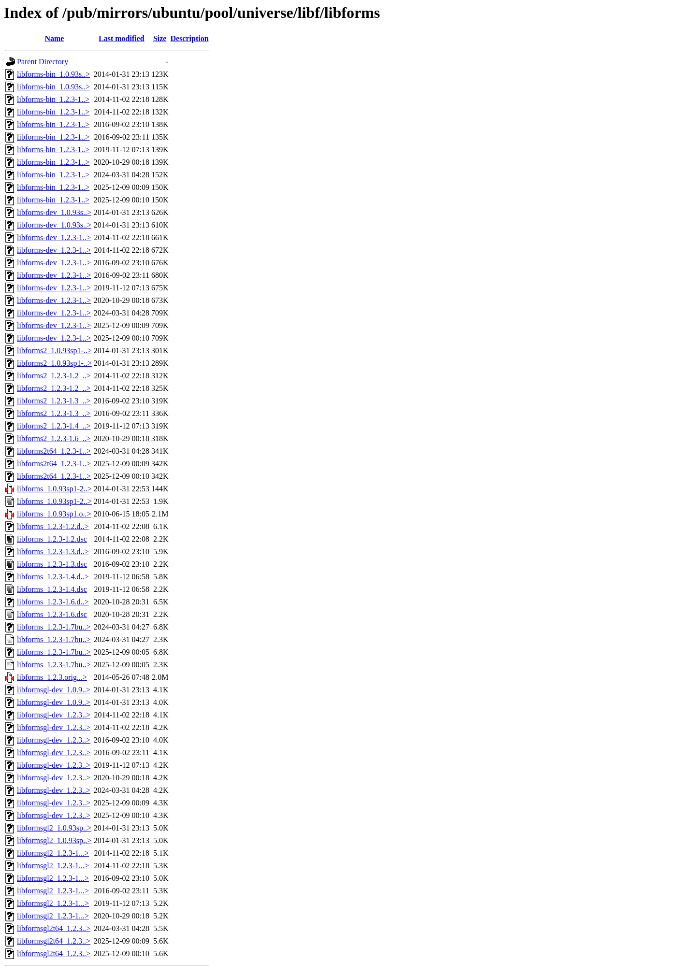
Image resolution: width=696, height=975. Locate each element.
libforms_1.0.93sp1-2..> (54, 489)
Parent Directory (42, 61)
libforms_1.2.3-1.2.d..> (53, 526)
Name (54, 38)
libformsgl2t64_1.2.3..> (53, 928)
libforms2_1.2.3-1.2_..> (54, 376)
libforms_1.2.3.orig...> (52, 677)
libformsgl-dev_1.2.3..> (53, 715)
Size (160, 38)
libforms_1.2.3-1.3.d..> (53, 551)
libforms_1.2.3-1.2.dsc (52, 539)
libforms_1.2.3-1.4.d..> (53, 577)
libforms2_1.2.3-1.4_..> (54, 426)
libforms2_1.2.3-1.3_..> (54, 401)
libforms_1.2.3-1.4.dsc (52, 589)
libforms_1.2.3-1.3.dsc (52, 564)
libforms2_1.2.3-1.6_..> (54, 438)
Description (189, 38)
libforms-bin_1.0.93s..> (53, 74)
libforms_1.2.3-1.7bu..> (54, 627)
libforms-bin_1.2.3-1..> (53, 99)
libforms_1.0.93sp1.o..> (54, 514)
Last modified (122, 38)
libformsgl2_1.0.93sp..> (54, 828)
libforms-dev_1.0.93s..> (54, 212)
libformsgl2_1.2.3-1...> (53, 853)
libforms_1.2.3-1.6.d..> (53, 602)
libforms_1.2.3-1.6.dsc (52, 614)
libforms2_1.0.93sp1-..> (54, 350)
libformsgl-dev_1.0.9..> (53, 690)
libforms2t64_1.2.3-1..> (54, 451)
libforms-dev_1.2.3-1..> (54, 237)
